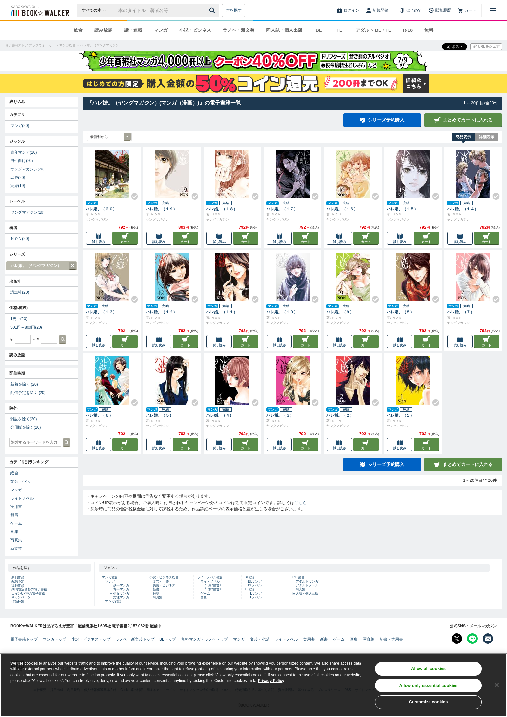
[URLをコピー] (486, 46)
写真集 (16, 540)
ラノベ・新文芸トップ (134, 639)
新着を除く (24, 384)
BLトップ (167, 639)
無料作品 (17, 585)
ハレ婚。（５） (159, 415)
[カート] (467, 10)
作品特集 (17, 601)
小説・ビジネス (195, 30)
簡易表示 (463, 137)
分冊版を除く (25, 427)
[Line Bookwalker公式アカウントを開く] (472, 638)
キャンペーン (21, 597)
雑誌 (156, 593)
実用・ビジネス (164, 585)
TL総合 (250, 589)
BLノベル (255, 585)
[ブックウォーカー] (39, 10)
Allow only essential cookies (428, 688)
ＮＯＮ (19, 239)
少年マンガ (121, 585)
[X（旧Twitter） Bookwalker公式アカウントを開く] (457, 638)
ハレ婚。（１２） (161, 312)
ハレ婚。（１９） (161, 209)
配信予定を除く (28, 392)
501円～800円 (26, 327)
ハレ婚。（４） (219, 415)
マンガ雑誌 (113, 601)
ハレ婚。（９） (340, 312)
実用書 (16, 506)
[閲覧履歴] (439, 10)
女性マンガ (121, 597)
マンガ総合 (110, 577)
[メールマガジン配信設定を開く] (488, 638)
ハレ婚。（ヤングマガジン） (41, 266)
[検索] (213, 10)
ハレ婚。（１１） (221, 312)
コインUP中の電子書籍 (28, 593)
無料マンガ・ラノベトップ (204, 639)
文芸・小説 (20, 481)
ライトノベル (22, 498)
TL (339, 30)
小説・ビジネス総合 (164, 577)
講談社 (19, 292)
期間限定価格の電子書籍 (29, 589)
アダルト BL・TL (373, 30)
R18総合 (298, 577)
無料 (428, 30)
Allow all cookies (428, 671)
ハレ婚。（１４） (462, 209)
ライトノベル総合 (210, 577)
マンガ (161, 30)
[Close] (496, 687)
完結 (17, 185)
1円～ (18, 319)
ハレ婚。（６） (99, 415)
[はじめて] (410, 10)
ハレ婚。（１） (400, 415)
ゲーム (16, 523)
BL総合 (250, 577)
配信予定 (17, 581)
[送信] (213, 10)
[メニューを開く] (493, 10)
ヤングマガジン (27, 169)
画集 (14, 531)
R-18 (408, 30)
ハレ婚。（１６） (342, 209)
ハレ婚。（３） (280, 415)
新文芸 (16, 548)
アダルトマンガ (307, 581)
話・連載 (133, 30)
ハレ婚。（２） (340, 415)
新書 (14, 515)
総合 (78, 30)
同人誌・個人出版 (284, 30)
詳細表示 (486, 137)
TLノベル (255, 597)
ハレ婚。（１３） (101, 312)
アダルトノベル (307, 585)
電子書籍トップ (24, 639)
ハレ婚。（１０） (282, 312)
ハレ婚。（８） (400, 312)
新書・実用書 (391, 639)
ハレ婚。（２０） (101, 209)
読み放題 (103, 30)
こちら (300, 502)
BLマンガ (255, 581)
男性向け (21, 160)
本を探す (234, 10)
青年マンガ (23, 152)
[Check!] (132, 194)
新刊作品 (17, 577)
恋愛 (17, 177)
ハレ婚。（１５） (402, 209)
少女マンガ (121, 593)
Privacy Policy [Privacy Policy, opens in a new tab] (271, 683)
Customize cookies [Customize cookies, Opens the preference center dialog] (428, 704)
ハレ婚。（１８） (221, 209)
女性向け (214, 589)
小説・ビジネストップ (90, 639)
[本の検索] (95, 10)
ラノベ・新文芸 (238, 30)
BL (319, 30)
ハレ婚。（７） (460, 312)
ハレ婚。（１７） (282, 209)
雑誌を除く (23, 419)
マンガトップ (54, 639)
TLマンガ (255, 593)
